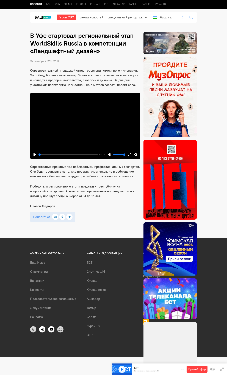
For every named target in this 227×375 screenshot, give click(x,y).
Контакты (37, 290)
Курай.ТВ (160, 4)
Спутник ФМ (63, 4)
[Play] (35, 154)
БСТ (48, 4)
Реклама (36, 317)
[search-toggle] (191, 17)
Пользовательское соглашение (53, 299)
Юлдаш (81, 4)
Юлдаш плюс (99, 4)
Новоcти (36, 4)
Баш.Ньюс (37, 263)
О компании (39, 272)
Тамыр (133, 4)
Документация (40, 308)
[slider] (68, 154)
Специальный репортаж (125, 17)
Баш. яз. (162, 17)
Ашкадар (118, 4)
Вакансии (37, 281)
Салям (146, 4)
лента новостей (91, 17)
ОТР (90, 335)
